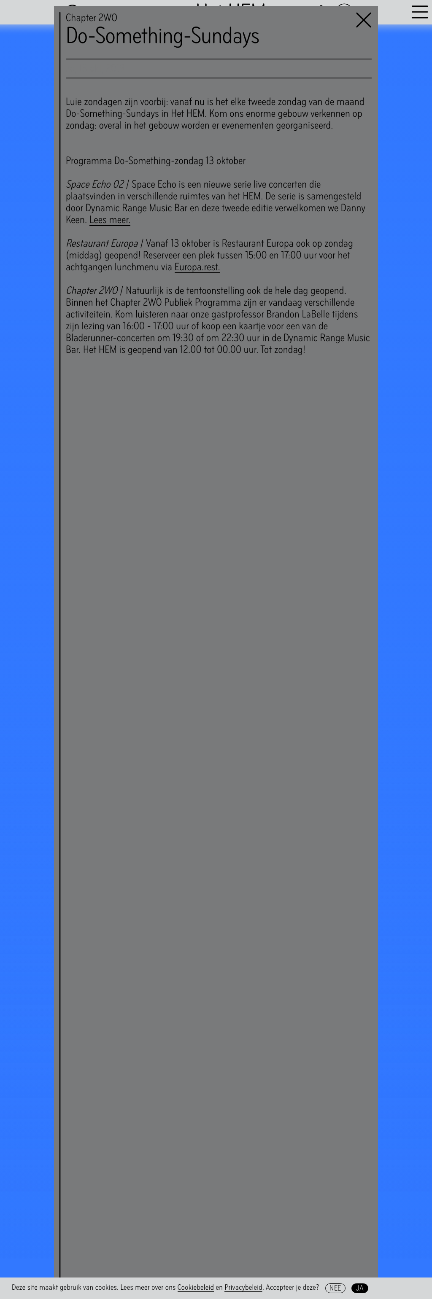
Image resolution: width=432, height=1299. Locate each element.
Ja (360, 1288)
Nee (335, 1288)
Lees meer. (109, 219)
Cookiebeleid (196, 1287)
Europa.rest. (197, 267)
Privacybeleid (243, 1287)
